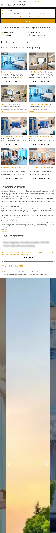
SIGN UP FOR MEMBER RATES (14, 81)
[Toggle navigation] (53, 5)
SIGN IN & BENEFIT (28, 257)
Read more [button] (18, 77)
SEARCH (28, 21)
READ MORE (4, 231)
